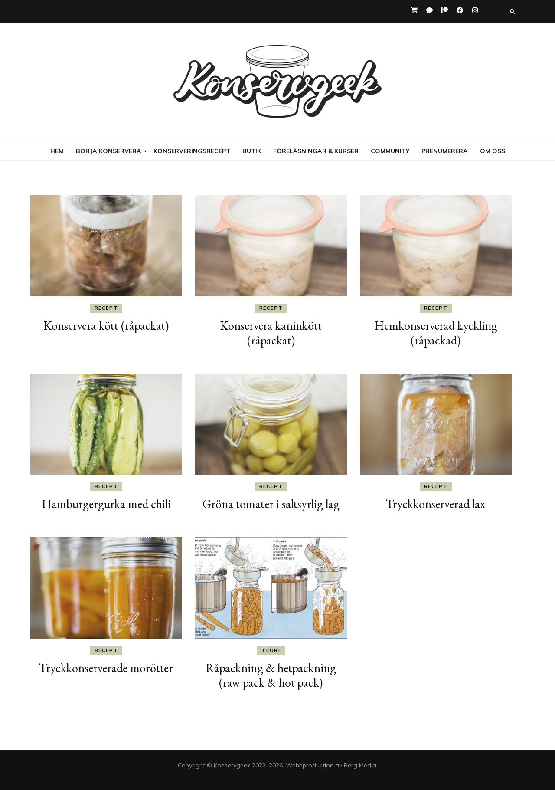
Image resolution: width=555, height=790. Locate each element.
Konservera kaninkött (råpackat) (271, 333)
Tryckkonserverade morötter (106, 667)
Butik (251, 151)
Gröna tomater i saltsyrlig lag (271, 503)
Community (390, 151)
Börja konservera (108, 151)
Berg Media (360, 765)
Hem (57, 151)
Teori (270, 650)
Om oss (492, 151)
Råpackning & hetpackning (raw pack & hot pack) (271, 675)
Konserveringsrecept (191, 151)
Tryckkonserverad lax (435, 503)
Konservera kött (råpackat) (106, 325)
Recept (106, 308)
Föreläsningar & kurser (316, 151)
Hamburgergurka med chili (106, 503)
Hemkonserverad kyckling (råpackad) (435, 333)
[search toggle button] (512, 12)
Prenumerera (444, 151)
